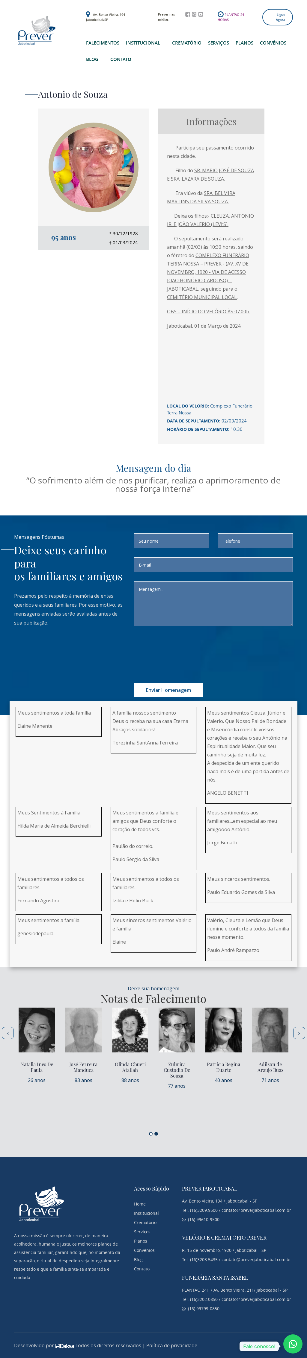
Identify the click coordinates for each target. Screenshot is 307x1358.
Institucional (143, 43)
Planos (244, 43)
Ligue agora (280, 17)
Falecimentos (102, 43)
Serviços (218, 43)
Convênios (273, 43)
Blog (92, 59)
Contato (120, 59)
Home (140, 1204)
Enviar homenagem (168, 690)
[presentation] (193, 646)
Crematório (186, 43)
